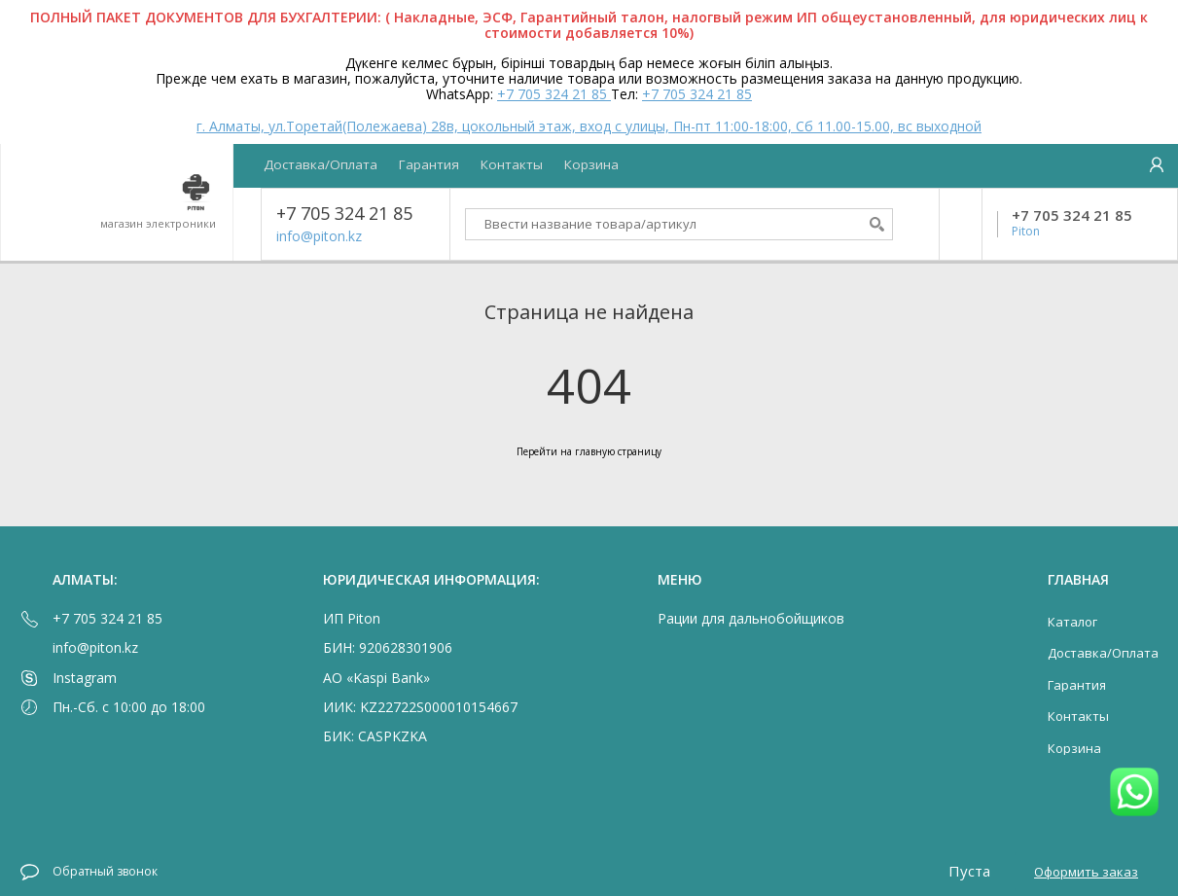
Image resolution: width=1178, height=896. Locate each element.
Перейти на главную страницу (589, 451)
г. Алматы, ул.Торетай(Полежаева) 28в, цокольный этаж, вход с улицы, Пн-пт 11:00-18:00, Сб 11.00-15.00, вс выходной (589, 126)
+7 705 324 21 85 (554, 94)
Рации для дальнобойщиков (751, 618)
